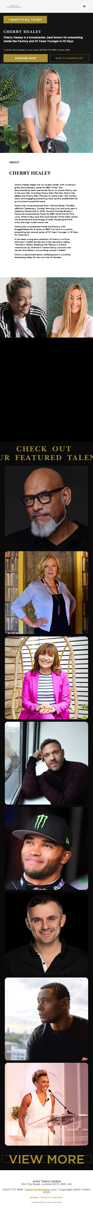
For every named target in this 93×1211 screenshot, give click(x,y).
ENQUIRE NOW (25, 58)
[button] (84, 6)
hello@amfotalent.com (40, 1189)
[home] (41, 6)
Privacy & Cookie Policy (52, 1197)
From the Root (54, 1202)
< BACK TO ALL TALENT (25, 19)
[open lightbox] (23, 307)
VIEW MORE (47, 1159)
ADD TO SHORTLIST (69, 58)
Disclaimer (34, 1197)
